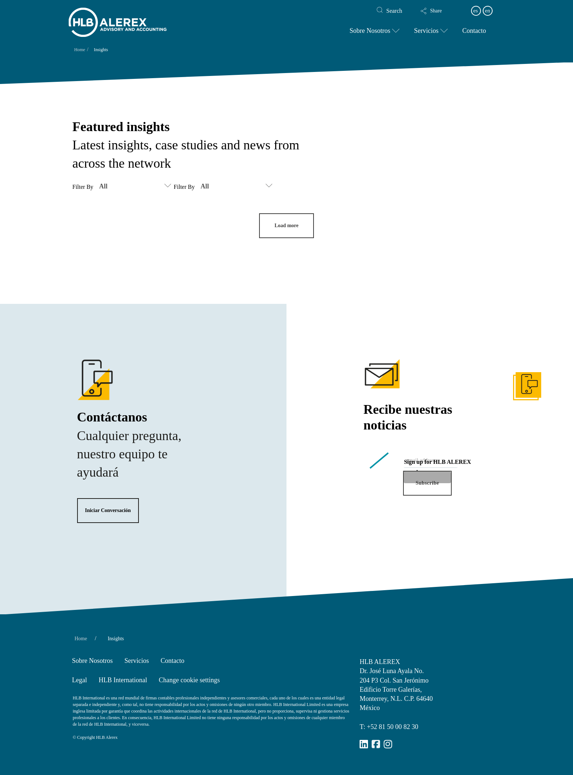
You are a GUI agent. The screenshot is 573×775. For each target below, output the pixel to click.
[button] (439, 11)
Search (394, 11)
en (487, 11)
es (475, 11)
